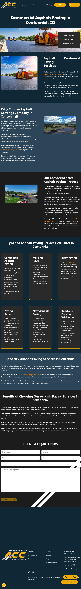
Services (35, 5)
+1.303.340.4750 (69, 565)
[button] (4, 585)
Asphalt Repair (69, 39)
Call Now (60, 5)
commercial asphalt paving (53, 74)
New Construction (69, 43)
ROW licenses (69, 262)
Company (22, 5)
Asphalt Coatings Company (30, 375)
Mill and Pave (69, 35)
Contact (48, 551)
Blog (47, 559)
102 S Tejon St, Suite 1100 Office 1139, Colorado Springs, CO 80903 (72, 559)
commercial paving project (10, 150)
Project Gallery (47, 5)
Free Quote (74, 5)
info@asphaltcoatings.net (72, 569)
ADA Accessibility (51, 562)
